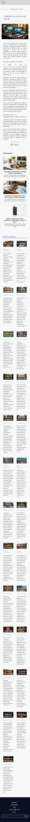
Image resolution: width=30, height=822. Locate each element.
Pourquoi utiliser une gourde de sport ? (8, 675)
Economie (14, 802)
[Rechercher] (13, 816)
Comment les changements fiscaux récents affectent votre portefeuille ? (15, 196)
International (14, 805)
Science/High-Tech (14, 809)
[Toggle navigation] (4, 2)
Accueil (2, 9)
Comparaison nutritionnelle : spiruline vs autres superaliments (15, 172)
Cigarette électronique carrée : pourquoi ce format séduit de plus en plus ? (15, 220)
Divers (7, 9)
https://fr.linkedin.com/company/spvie (12, 66)
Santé (14, 807)
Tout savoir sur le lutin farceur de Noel (8, 762)
